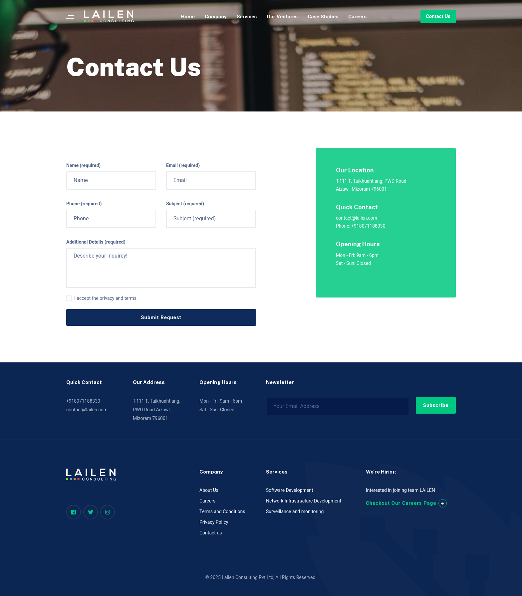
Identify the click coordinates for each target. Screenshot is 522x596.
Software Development (289, 490)
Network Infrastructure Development (303, 500)
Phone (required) (84, 204)
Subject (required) (185, 204)
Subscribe (436, 405)
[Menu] (70, 17)
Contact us (210, 532)
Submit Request (161, 317)
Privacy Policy (213, 522)
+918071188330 (83, 401)
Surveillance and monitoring (295, 511)
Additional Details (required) (96, 242)
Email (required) (183, 165)
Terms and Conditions (222, 511)
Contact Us (438, 16)
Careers (207, 500)
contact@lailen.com (87, 409)
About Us (208, 490)
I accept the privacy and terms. (106, 298)
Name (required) (83, 165)
